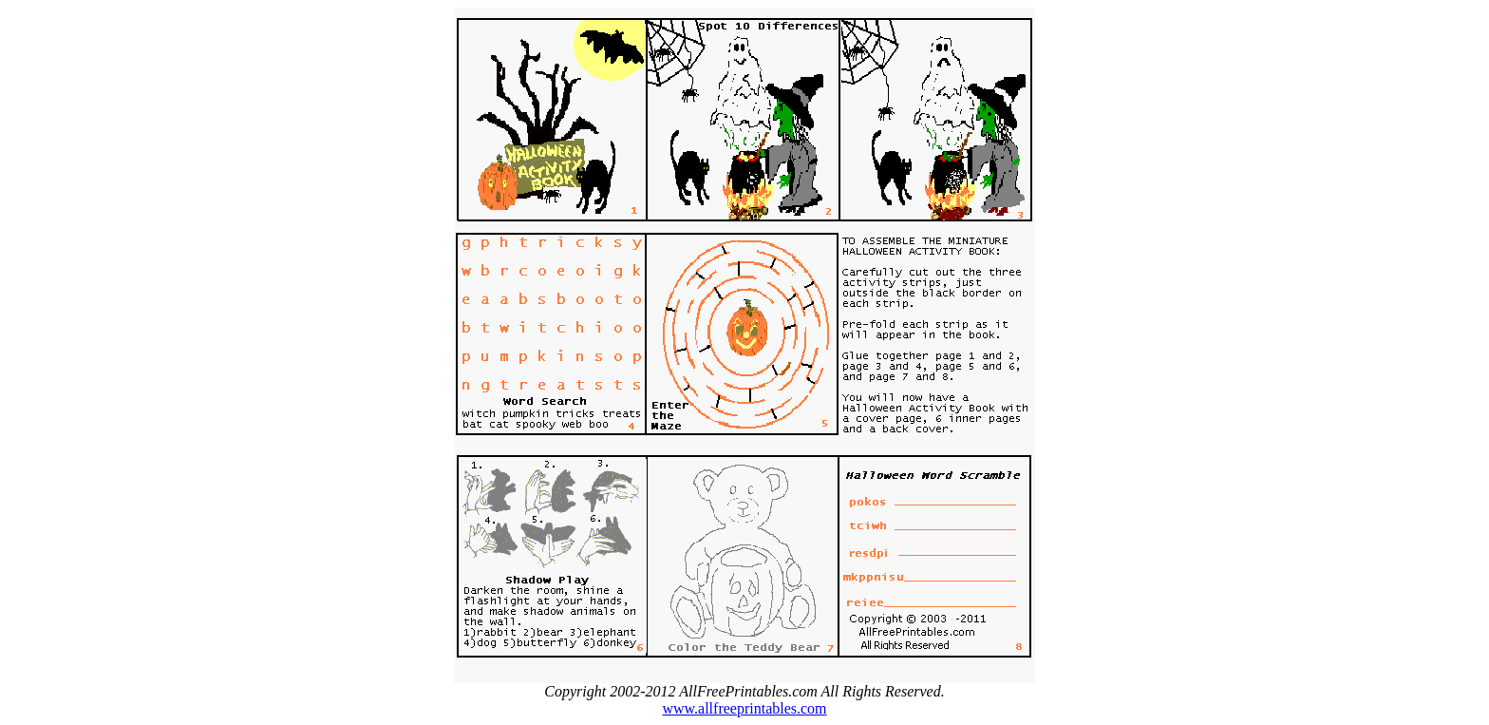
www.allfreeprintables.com (744, 708)
